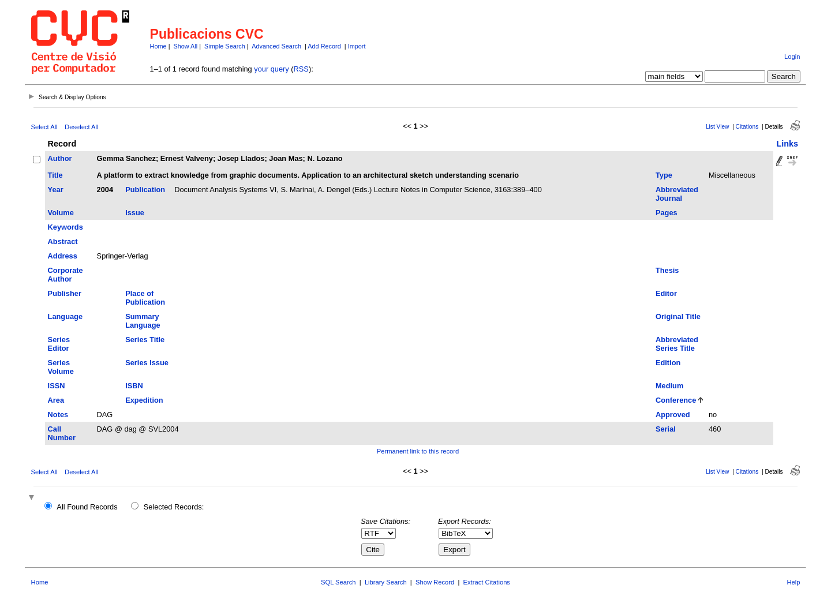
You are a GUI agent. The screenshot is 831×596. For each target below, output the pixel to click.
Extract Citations (486, 582)
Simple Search (224, 46)
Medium (669, 385)
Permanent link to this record (418, 451)
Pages (666, 212)
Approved (673, 414)
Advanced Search (276, 46)
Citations (747, 126)
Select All (44, 126)
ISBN (134, 385)
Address (62, 256)
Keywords (65, 227)
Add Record (324, 46)
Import (357, 46)
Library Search (386, 582)
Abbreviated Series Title (677, 344)
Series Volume (61, 367)
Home (158, 46)
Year (55, 189)
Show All (186, 46)
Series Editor (59, 344)
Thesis (667, 270)
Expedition (144, 400)
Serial (666, 429)
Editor (666, 293)
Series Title (144, 339)
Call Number (62, 433)
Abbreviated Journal (677, 194)
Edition (668, 362)
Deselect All (81, 126)
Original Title (678, 316)
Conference (676, 400)
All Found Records (87, 507)
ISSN (56, 385)
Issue (134, 212)
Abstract (63, 241)
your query (271, 69)
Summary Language (142, 320)
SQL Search (338, 582)
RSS (301, 69)
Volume (61, 212)
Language (65, 316)
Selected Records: (174, 507)
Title (55, 175)
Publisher (64, 293)
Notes (58, 414)
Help (793, 582)
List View (717, 126)
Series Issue (147, 362)
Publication (145, 189)
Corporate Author (65, 274)
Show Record (434, 582)
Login (792, 56)
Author (60, 158)
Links (787, 143)
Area (56, 400)
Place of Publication (145, 297)
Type (664, 175)
